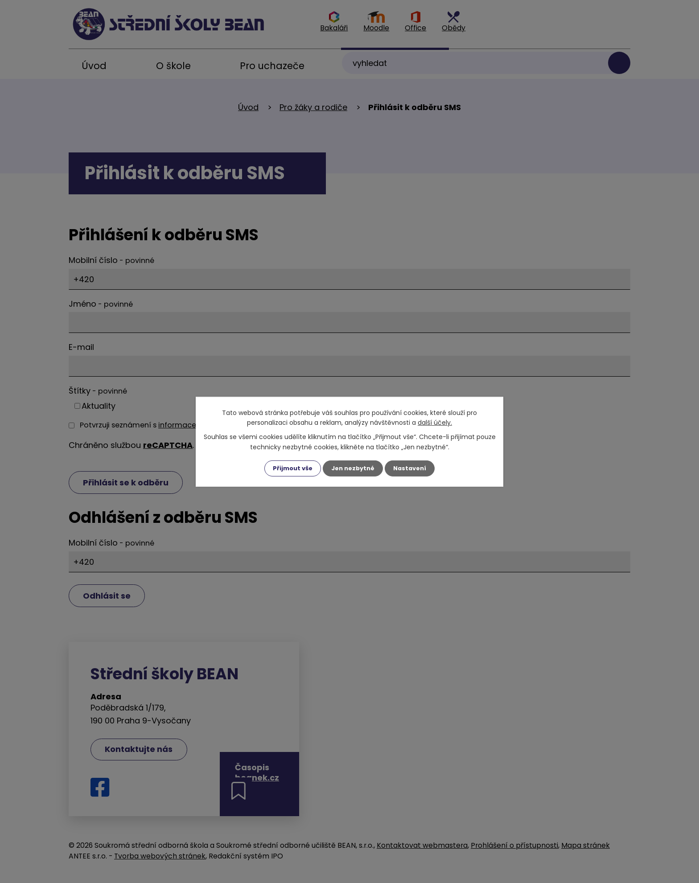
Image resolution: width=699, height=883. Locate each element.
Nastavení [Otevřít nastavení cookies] (413, 468)
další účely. (435, 422)
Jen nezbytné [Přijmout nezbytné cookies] (352, 468)
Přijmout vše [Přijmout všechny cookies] (289, 468)
